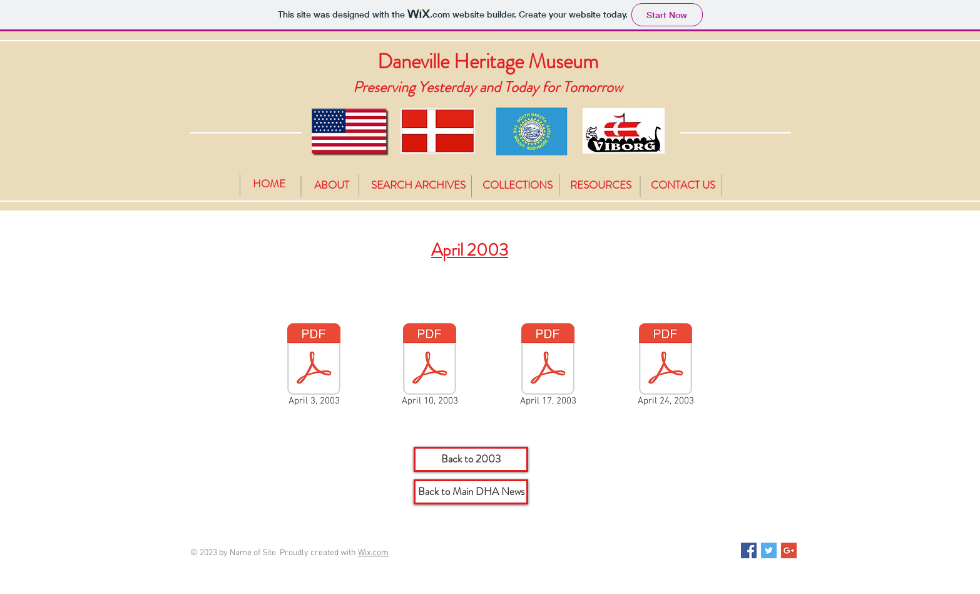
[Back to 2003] (471, 459)
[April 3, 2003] (313, 367)
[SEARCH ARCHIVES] (418, 185)
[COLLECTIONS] (517, 185)
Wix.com (373, 553)
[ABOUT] (331, 185)
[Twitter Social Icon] (769, 550)
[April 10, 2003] (429, 367)
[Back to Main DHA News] (471, 491)
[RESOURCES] (601, 185)
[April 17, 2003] (548, 367)
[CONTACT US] (682, 185)
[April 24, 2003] (665, 367)
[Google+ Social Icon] (789, 550)
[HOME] (269, 184)
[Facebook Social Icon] (749, 550)
